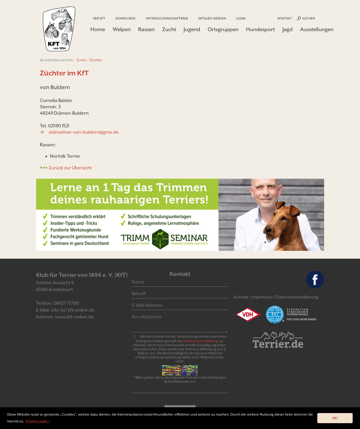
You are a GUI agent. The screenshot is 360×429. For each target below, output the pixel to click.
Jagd (287, 29)
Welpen (122, 29)
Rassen (146, 29)
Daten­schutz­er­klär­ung (201, 341)
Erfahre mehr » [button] (38, 421)
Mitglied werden (212, 18)
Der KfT (99, 18)
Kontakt (285, 18)
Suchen (308, 18)
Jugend (192, 29)
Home (97, 29)
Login (241, 18)
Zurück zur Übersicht (70, 167)
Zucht (169, 29)
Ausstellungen (316, 29)
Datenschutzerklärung (297, 297)
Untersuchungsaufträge (167, 18)
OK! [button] (335, 418)
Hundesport (260, 29)
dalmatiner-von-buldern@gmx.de (84, 132)
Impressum (262, 297)
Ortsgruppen (223, 29)
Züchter (96, 60)
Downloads (125, 18)
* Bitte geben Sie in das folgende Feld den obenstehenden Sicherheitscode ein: (180, 379)
